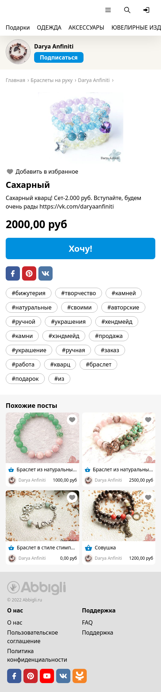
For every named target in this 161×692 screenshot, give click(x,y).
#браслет (98, 364)
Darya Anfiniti (54, 46)
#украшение (29, 350)
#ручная (73, 350)
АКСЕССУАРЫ (86, 27)
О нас (14, 622)
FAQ (87, 622)
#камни (22, 336)
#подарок (25, 379)
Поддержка (97, 632)
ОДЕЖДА (49, 27)
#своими (79, 307)
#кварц (60, 364)
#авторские (123, 307)
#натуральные (32, 307)
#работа (23, 364)
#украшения (68, 322)
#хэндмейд (63, 336)
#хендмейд (116, 322)
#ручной (23, 322)
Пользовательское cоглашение (32, 637)
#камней (124, 293)
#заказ (110, 350)
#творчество (78, 293)
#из (59, 379)
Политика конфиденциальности (37, 655)
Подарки (18, 27)
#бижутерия (28, 293)
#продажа (109, 336)
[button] (80, 128)
